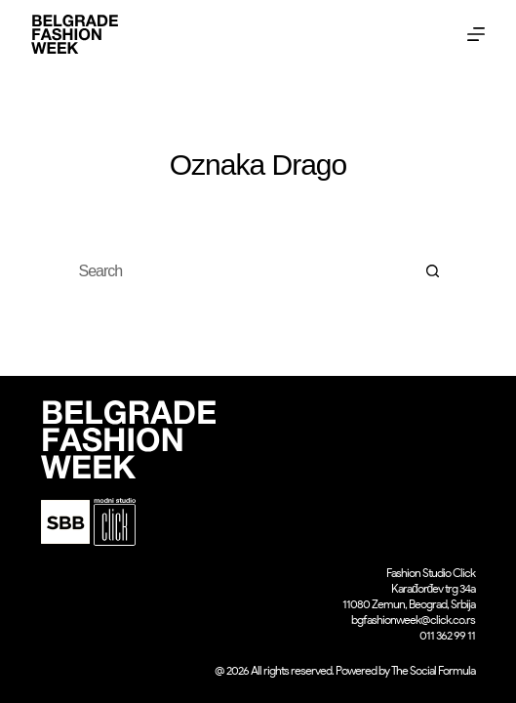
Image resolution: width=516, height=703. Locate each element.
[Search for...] (238, 271)
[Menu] (476, 34)
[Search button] (433, 271)
